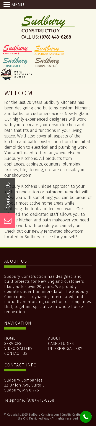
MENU (17, 4)
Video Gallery (18, 348)
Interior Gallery (65, 348)
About (54, 338)
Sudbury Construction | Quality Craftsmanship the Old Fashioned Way (48, 27)
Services (12, 343)
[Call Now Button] (86, 417)
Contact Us (16, 353)
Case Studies (61, 343)
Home (9, 338)
